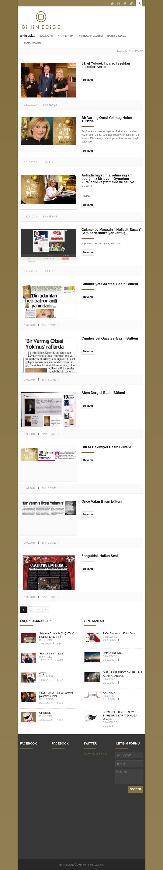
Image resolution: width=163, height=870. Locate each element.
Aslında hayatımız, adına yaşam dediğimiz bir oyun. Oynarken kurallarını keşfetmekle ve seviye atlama (108, 180)
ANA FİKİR (109, 692)
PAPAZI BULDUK (113, 652)
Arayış (42, 673)
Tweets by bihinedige (95, 753)
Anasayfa (122, 51)
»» (45, 609)
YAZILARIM (46, 35)
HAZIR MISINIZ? (116, 35)
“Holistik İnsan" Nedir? (51, 653)
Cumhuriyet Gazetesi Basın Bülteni (110, 284)
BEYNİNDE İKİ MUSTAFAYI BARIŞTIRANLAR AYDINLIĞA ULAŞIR (120, 716)
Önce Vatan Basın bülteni (102, 501)
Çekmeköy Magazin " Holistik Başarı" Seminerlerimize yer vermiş (112, 231)
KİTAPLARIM (65, 35)
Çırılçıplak (45, 712)
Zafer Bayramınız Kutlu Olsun (119, 633)
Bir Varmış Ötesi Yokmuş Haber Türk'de (107, 119)
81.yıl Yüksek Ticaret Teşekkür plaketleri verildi (106, 65)
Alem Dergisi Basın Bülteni (103, 393)
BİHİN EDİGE (27, 35)
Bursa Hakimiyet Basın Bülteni (106, 447)
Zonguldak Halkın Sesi (100, 556)
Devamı (88, 79)
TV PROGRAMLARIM (90, 35)
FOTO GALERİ (33, 42)
